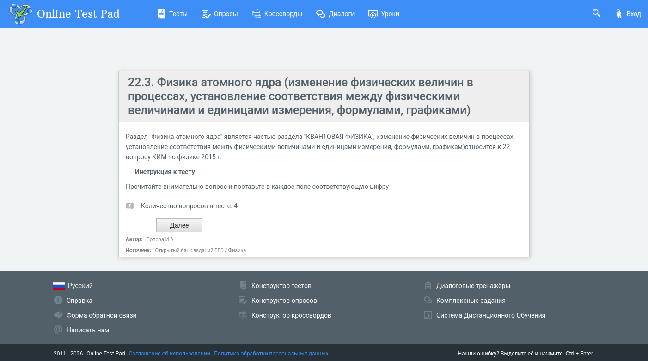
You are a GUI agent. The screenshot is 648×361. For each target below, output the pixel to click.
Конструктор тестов (281, 285)
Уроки (383, 13)
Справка (79, 300)
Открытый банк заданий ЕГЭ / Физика (200, 250)
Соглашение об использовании (169, 353)
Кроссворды (277, 13)
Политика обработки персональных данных (271, 353)
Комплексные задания (471, 300)
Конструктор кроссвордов (291, 315)
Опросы (220, 13)
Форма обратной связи (102, 315)
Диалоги (335, 13)
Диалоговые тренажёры (473, 285)
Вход (627, 13)
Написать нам (88, 330)
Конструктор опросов (284, 300)
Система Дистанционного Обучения (490, 315)
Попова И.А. (160, 239)
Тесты (172, 13)
